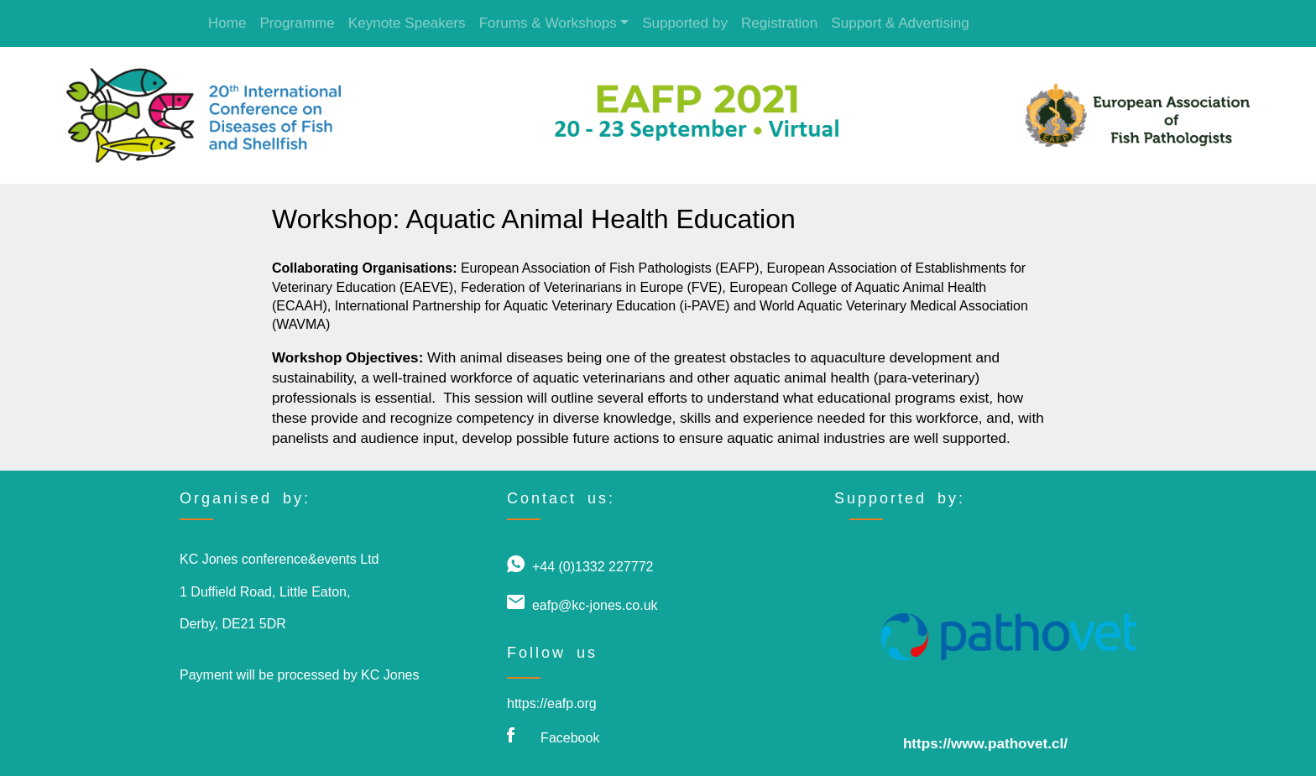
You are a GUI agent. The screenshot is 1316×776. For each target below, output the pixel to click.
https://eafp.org (552, 703)
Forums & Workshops (548, 23)
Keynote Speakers (407, 23)
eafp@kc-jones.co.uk (595, 605)
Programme (296, 23)
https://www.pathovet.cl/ (985, 744)
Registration (779, 23)
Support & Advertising (900, 23)
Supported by (685, 23)
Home (227, 23)
